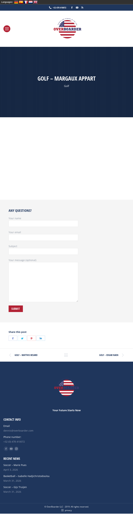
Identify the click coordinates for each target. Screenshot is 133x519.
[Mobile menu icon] (6, 28)
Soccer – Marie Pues (14, 465)
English (35, 2)
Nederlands (31, 2)
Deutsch (16, 2)
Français (26, 2)
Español (21, 2)
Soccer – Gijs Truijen (15, 487)
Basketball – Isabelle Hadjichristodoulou (26, 476)
